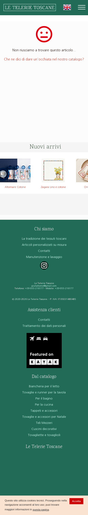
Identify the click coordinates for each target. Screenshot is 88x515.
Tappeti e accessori (44, 410)
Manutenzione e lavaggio (44, 256)
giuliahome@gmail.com (44, 286)
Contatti (44, 250)
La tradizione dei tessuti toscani (44, 238)
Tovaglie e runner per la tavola (44, 392)
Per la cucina (44, 404)
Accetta (76, 501)
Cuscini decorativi (44, 428)
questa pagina (41, 509)
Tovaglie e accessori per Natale (44, 416)
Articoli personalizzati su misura (44, 244)
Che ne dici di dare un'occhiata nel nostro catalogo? (44, 59)
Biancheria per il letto (44, 386)
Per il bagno (44, 398)
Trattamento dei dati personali (44, 325)
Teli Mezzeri (44, 422)
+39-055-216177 (34, 288)
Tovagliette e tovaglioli (44, 435)
